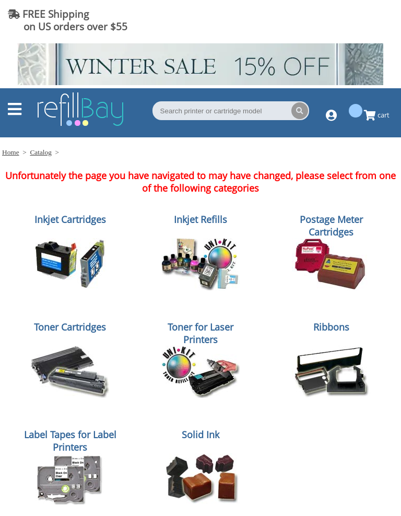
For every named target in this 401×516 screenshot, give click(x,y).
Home (10, 152)
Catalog (40, 152)
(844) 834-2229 (351, 20)
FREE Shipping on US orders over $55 (67, 20)
